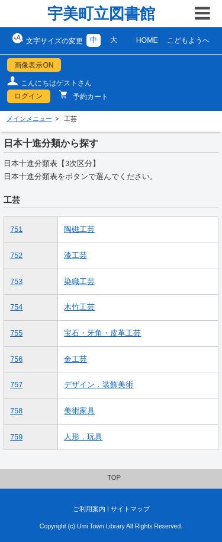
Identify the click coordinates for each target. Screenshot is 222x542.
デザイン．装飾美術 (98, 385)
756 (16, 359)
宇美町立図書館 (101, 13)
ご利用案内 (89, 508)
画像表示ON (33, 65)
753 (16, 282)
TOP (114, 477)
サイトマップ (130, 508)
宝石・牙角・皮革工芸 (102, 333)
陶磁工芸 (79, 229)
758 (16, 411)
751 (16, 229)
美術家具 (79, 411)
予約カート (89, 97)
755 (16, 333)
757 (16, 385)
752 (16, 255)
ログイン (28, 96)
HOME (147, 40)
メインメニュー (29, 118)
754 (16, 307)
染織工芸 (79, 282)
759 (16, 437)
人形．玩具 (83, 437)
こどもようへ (188, 40)
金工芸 (75, 359)
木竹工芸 (79, 307)
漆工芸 (75, 255)
